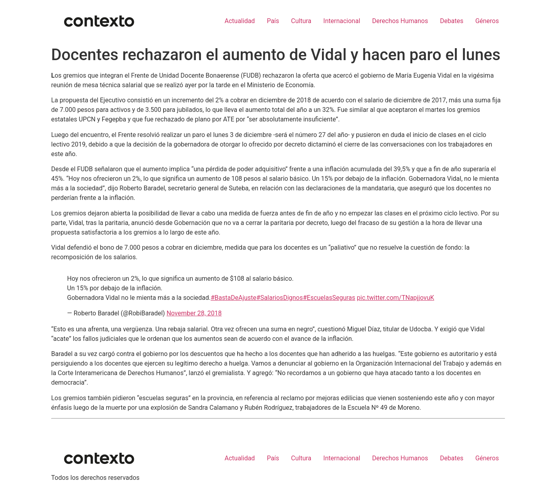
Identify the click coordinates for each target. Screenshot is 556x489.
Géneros (487, 21)
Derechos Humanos (400, 21)
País (273, 21)
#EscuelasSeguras (329, 297)
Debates (451, 21)
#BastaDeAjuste (233, 297)
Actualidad (239, 21)
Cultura (301, 21)
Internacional (341, 21)
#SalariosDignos (279, 297)
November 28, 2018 (194, 313)
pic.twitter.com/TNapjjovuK (395, 297)
